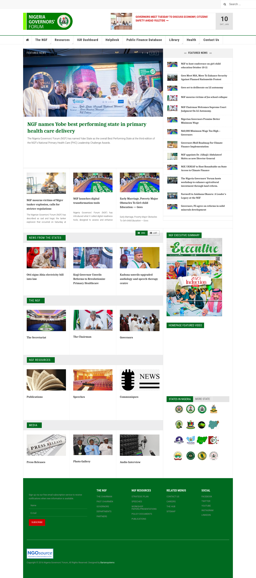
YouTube (206, 506)
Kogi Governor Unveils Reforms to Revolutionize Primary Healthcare (89, 279)
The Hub (171, 506)
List (153, 233)
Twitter (205, 501)
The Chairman (82, 336)
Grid (141, 233)
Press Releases (36, 462)
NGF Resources (39, 360)
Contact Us (211, 40)
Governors (126, 337)
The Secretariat (36, 337)
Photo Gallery (81, 461)
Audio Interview (130, 462)
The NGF (43, 41)
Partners (102, 516)
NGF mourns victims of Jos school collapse (204, 97)
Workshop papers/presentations (144, 507)
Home (27, 40)
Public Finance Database (144, 40)
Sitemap (171, 511)
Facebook (206, 496)
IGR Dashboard (87, 40)
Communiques (129, 397)
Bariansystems (107, 562)
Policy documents (142, 514)
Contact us (173, 496)
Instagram (207, 510)
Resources (64, 41)
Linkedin (206, 515)
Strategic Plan (140, 496)
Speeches (79, 397)
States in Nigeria (180, 399)
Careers (171, 501)
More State (202, 399)
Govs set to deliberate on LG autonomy (202, 87)
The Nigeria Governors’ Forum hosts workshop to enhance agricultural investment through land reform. (201, 182)
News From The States (45, 237)
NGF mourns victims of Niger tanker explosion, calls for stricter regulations (45, 204)
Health (193, 41)
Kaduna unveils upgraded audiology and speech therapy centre (139, 279)
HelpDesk (112, 40)
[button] (152, 53)
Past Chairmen (105, 501)
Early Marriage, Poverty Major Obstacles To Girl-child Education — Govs (139, 203)
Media (33, 425)
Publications (35, 397)
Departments (104, 511)
